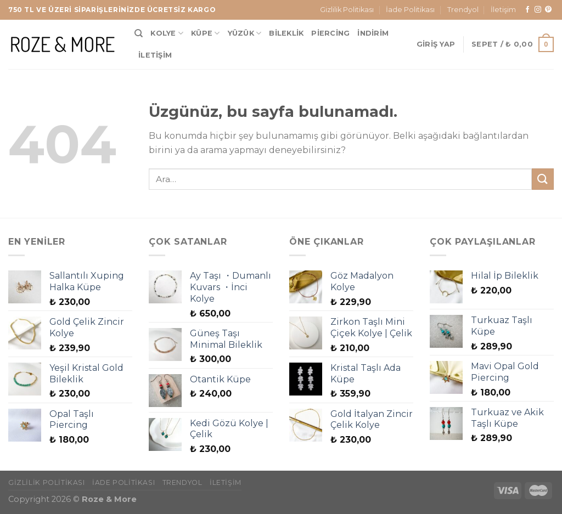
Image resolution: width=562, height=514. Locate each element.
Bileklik (286, 33)
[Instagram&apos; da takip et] (538, 10)
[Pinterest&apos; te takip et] (548, 10)
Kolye (166, 33)
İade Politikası (410, 9)
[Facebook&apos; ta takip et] (527, 10)
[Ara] (138, 33)
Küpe (205, 33)
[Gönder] (543, 179)
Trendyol (463, 9)
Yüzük (245, 33)
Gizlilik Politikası (347, 9)
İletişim (503, 9)
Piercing (330, 33)
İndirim (373, 33)
